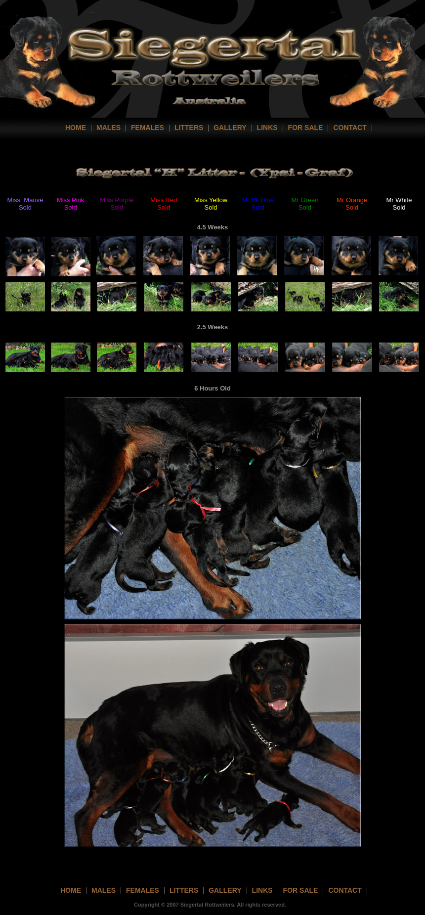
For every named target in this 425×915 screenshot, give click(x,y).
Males (108, 127)
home (75, 127)
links (262, 890)
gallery (225, 890)
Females (147, 127)
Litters (188, 127)
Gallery (229, 127)
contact (349, 127)
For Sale (305, 127)
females (142, 890)
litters (184, 890)
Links (267, 127)
